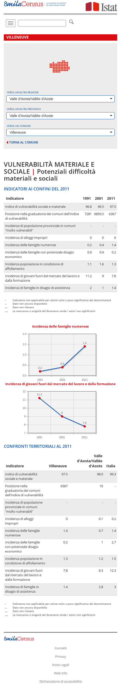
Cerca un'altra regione (23, 92)
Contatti (60, 648)
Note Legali (60, 664)
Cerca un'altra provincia (24, 109)
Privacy (60, 656)
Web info (60, 673)
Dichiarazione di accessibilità (60, 681)
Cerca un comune (19, 126)
